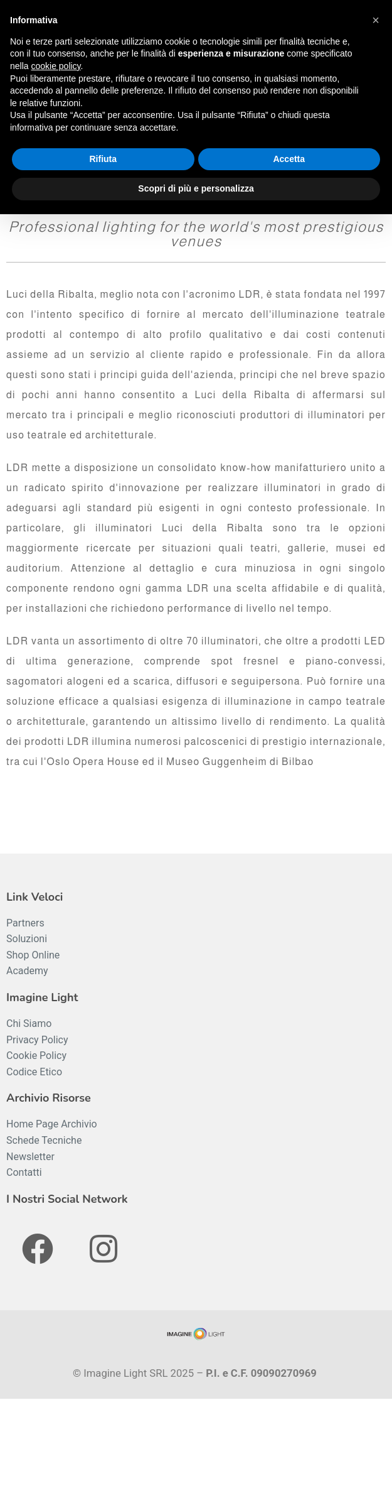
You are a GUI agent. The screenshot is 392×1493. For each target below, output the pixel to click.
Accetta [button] (289, 159)
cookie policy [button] (55, 66)
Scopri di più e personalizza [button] (195, 188)
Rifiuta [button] (103, 159)
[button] (376, 20)
